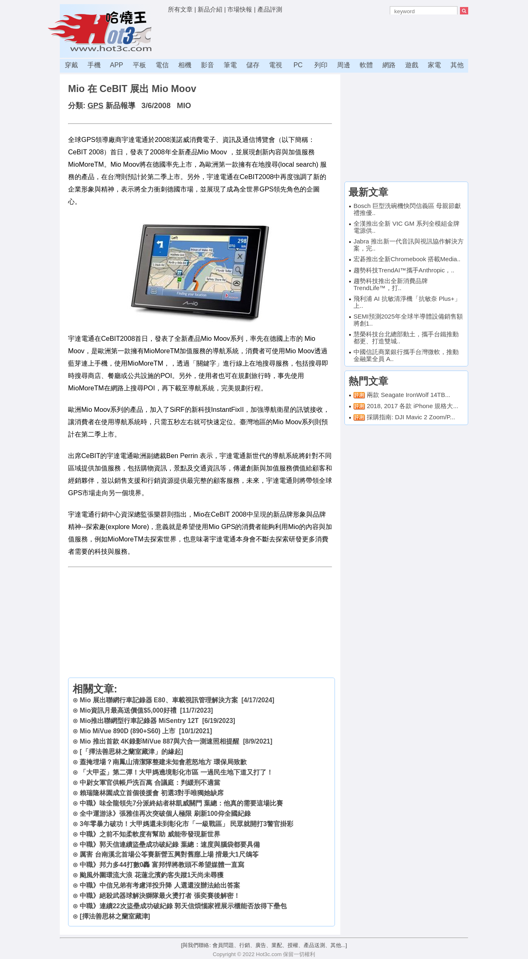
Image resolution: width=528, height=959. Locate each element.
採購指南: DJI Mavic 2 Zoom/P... (411, 416)
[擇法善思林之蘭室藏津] (115, 916)
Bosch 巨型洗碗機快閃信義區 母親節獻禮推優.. (407, 209)
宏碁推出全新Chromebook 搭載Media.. (407, 258)
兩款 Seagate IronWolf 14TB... (408, 394)
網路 (389, 64)
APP (116, 64)
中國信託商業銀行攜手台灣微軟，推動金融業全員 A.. (406, 355)
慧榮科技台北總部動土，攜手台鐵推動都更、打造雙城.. (406, 338)
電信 (162, 64)
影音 (207, 64)
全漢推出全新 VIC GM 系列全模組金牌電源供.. (407, 227)
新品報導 (120, 106)
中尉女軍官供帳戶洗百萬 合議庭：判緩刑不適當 (150, 782)
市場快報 (239, 9)
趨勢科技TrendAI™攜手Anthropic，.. (404, 270)
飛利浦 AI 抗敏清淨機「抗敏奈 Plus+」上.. (407, 302)
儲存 (252, 64)
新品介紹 (210, 9)
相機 (184, 64)
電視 (275, 64)
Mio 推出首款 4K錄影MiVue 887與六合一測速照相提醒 (159, 741)
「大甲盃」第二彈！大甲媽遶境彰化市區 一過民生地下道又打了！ (176, 772)
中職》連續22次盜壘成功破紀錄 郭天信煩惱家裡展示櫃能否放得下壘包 (183, 905)
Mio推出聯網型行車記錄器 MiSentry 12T (139, 720)
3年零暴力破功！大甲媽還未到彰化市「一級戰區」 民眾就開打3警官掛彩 (186, 823)
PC (297, 64)
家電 (434, 64)
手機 (94, 64)
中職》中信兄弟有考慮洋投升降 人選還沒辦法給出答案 (160, 885)
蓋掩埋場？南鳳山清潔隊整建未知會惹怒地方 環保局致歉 (163, 761)
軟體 (366, 64)
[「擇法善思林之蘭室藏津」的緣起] (131, 751)
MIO (184, 106)
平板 (139, 64)
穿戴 (71, 64)
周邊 (343, 64)
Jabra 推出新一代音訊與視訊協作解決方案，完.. (409, 245)
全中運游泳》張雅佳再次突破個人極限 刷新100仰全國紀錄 (165, 813)
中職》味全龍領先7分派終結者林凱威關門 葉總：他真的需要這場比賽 (181, 803)
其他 (457, 64)
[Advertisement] (318, 35)
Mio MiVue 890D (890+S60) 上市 (127, 731)
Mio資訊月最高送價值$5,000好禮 (128, 710)
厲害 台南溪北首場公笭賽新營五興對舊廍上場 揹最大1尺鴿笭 (169, 854)
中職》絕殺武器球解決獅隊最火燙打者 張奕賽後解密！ (160, 895)
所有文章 (180, 9)
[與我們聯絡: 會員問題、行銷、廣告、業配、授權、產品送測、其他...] (264, 945)
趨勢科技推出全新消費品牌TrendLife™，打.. (391, 284)
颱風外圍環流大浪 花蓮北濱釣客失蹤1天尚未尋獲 (152, 875)
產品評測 (269, 9)
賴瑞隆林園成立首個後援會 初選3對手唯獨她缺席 (152, 792)
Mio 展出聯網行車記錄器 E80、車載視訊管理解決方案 (159, 700)
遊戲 (411, 64)
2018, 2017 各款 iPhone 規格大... (412, 405)
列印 (321, 64)
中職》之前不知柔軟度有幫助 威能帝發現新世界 (150, 834)
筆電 (230, 64)
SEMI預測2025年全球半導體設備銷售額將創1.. (408, 320)
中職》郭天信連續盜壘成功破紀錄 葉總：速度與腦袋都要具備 (169, 844)
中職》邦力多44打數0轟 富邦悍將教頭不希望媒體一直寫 (162, 864)
